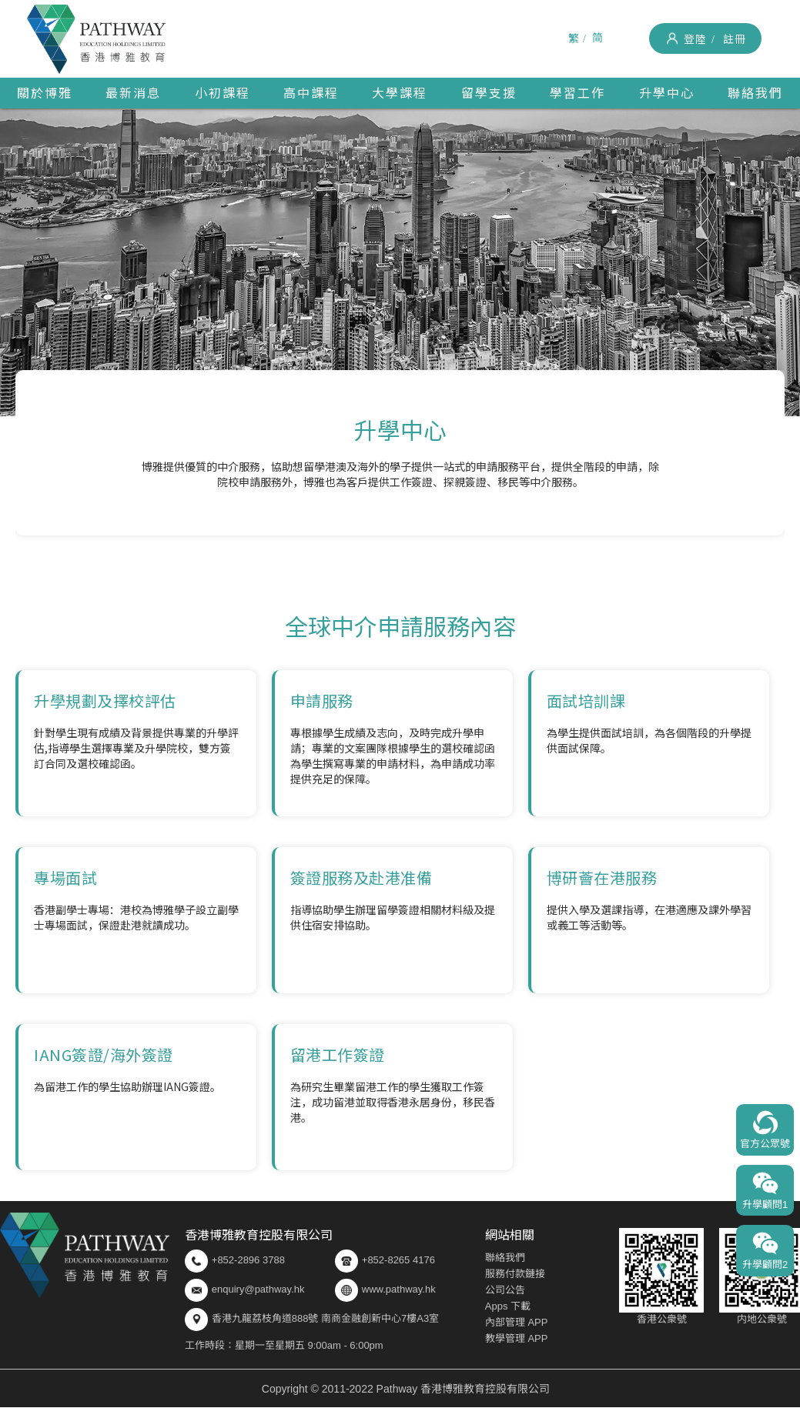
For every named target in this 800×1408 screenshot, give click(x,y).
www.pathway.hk (385, 1290)
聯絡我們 (505, 1257)
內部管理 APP (516, 1322)
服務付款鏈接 (515, 1274)
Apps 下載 (508, 1306)
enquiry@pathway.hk (258, 1289)
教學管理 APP (516, 1338)
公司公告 (505, 1290)
